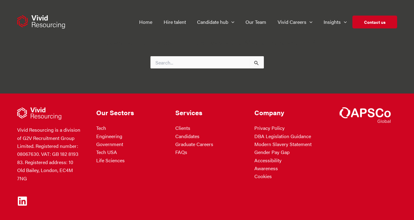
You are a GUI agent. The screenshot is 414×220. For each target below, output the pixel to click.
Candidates (187, 136)
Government (109, 144)
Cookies (263, 176)
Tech (101, 127)
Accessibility (268, 160)
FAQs (181, 152)
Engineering (109, 136)
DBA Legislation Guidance (282, 136)
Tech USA (106, 152)
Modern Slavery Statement (283, 144)
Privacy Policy (269, 127)
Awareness (266, 168)
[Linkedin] (22, 201)
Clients (182, 127)
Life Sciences (110, 160)
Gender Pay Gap (272, 152)
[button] (231, 22)
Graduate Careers (194, 144)
